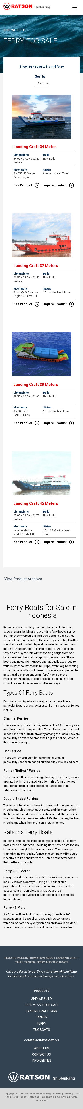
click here (18, 976)
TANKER (41, 1017)
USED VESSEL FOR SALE (42, 1005)
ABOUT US (41, 1048)
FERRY (41, 1023)
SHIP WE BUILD (41, 998)
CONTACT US (41, 1054)
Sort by (40, 76)
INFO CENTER (41, 1060)
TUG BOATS (41, 1029)
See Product (26, 185)
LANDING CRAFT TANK (41, 1011)
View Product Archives (23, 579)
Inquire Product (58, 185)
